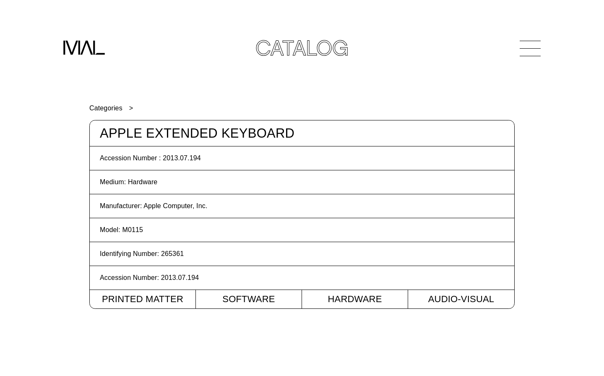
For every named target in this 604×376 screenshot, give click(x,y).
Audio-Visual (461, 299)
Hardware (355, 299)
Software (248, 299)
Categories (105, 108)
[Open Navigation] (530, 48)
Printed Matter (142, 299)
